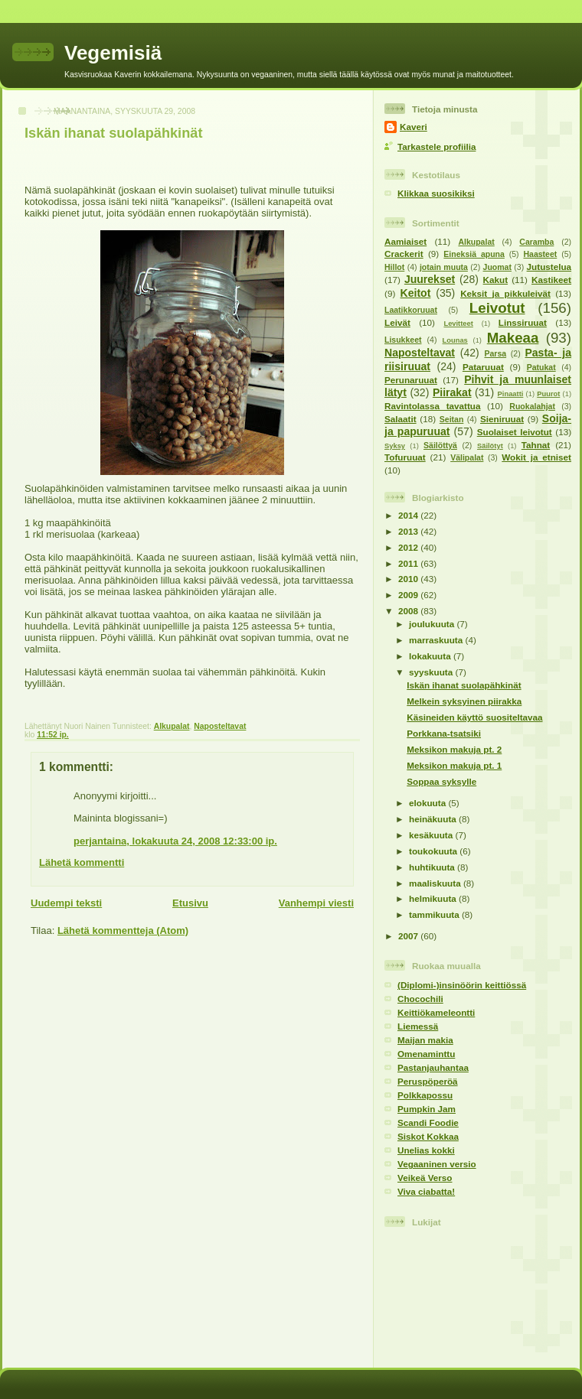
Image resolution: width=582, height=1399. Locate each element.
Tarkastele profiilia (436, 146)
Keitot (416, 293)
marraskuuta (437, 640)
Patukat (541, 367)
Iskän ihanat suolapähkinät (113, 133)
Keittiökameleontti (436, 1012)
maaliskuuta (436, 883)
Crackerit (403, 254)
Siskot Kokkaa (428, 1136)
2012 (409, 547)
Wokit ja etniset (536, 457)
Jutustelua (549, 267)
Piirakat (452, 392)
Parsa (495, 353)
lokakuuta (431, 656)
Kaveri (413, 127)
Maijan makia (425, 1040)
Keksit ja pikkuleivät (505, 293)
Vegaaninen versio (436, 1164)
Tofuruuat (405, 457)
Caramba (536, 241)
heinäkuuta (434, 819)
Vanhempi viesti (316, 903)
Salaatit (400, 419)
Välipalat (466, 457)
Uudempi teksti (66, 903)
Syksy (394, 446)
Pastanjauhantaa (433, 1067)
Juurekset (429, 279)
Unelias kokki (426, 1150)
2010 (409, 579)
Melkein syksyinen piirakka (464, 701)
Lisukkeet (403, 339)
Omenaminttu (426, 1054)
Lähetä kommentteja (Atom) (122, 930)
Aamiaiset (405, 241)
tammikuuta (435, 914)
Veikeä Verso (424, 1178)
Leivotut (497, 308)
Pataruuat (483, 367)
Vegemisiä (113, 52)
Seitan (452, 419)
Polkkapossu (425, 1095)
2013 (409, 531)
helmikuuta (434, 898)
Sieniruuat (502, 419)
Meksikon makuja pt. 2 (454, 749)
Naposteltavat (220, 726)
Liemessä (417, 1026)
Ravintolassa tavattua (432, 406)
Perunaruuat (410, 380)
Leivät (397, 322)
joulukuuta (432, 624)
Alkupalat (172, 726)
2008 (409, 611)
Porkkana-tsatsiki (444, 733)
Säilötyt (490, 446)
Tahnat (536, 445)
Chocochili (420, 999)
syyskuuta (432, 672)
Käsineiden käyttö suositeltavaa (474, 717)
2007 (409, 936)
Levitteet (457, 323)
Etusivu (190, 903)
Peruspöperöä (427, 1081)
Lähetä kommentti (81, 862)
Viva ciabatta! (426, 1191)
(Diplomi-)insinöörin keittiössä (461, 985)
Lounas (455, 340)
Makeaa (513, 338)
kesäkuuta (432, 835)
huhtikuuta (433, 867)
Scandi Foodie (428, 1122)
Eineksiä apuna (474, 254)
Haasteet (540, 254)
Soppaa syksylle (441, 781)
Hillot (394, 267)
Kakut (495, 280)
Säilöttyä (440, 445)
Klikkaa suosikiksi (436, 193)
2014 (409, 515)
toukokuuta (434, 851)
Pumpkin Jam (426, 1109)
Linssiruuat (523, 322)
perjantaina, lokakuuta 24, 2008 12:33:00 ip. (175, 841)
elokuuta (428, 803)
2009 (409, 595)
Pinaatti (511, 394)
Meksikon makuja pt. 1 (454, 765)
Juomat (497, 267)
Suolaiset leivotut (514, 432)
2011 (409, 563)
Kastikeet (551, 280)
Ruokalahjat (532, 406)
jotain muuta (444, 267)
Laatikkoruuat (410, 309)
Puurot (548, 394)
